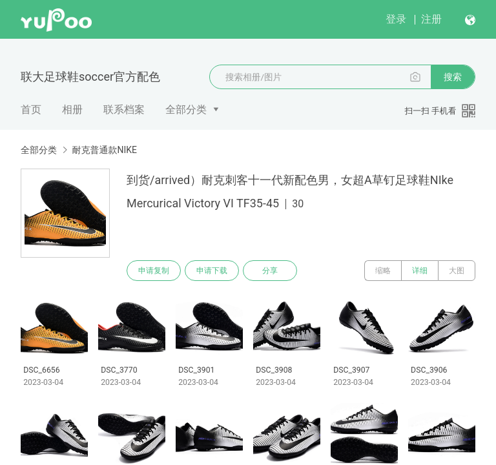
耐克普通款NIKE (104, 150)
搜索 (453, 77)
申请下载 (211, 270)
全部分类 (186, 109)
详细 (420, 270)
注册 (431, 19)
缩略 (383, 270)
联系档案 (124, 109)
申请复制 (153, 270)
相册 (72, 109)
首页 (31, 109)
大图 (456, 270)
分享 (270, 270)
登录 (396, 19)
